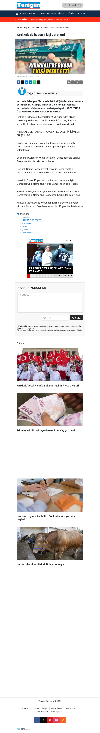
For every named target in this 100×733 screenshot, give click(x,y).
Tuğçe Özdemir (34, 93)
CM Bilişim (25, 729)
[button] (73, 82)
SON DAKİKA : (22, 19)
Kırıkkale (25, 217)
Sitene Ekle (70, 708)
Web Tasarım (42, 712)
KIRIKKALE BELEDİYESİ (32, 220)
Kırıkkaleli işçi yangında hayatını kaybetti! (49, 19)
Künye (36, 708)
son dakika (26, 223)
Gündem (51, 13)
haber (24, 226)
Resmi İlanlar (27, 13)
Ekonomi (81, 13)
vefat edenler (27, 233)
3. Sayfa (41, 13)
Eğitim (71, 13)
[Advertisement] (50, 456)
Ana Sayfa (23, 27)
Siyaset (62, 13)
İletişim (45, 708)
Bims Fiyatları (56, 712)
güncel (25, 229)
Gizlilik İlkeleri (56, 708)
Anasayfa (26, 708)
